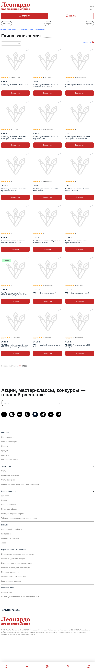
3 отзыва (48, 77)
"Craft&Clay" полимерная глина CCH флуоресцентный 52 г (45, 137)
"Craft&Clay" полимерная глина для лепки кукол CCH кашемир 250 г (77, 137)
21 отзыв (17, 77)
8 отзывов (49, 285)
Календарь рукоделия (10, 475)
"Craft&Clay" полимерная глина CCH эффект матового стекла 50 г (45, 85)
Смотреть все (15, 93)
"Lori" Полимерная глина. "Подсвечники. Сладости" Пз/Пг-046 (47, 242)
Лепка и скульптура (8, 29)
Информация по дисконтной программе (17, 554)
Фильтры (87, 42)
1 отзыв (15, 129)
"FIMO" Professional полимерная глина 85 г (46, 346)
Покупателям (6, 592)
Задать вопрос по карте (11, 581)
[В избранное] (27, 49)
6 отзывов (49, 129)
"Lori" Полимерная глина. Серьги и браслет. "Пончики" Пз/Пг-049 (13, 242)
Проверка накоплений (10, 572)
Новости (4, 446)
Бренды (89, 24)
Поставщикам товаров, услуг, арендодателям (20, 597)
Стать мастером (8, 480)
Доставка (5, 496)
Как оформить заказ (9, 460)
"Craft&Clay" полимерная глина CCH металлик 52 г (45, 190)
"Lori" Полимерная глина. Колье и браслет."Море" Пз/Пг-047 (77, 242)
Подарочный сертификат (11, 529)
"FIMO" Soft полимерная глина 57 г (45, 293)
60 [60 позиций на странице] (23, 366)
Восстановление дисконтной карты (15, 567)
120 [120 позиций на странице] (25, 366)
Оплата (4, 500)
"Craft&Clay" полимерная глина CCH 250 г (79, 85)
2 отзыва (48, 338)
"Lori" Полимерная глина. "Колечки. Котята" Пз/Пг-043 (77, 190)
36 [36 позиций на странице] (20, 366)
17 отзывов (82, 77)
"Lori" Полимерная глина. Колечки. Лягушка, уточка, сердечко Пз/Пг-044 (14, 294)
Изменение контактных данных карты (16, 563)
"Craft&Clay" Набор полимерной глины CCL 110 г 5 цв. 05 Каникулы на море (14, 346)
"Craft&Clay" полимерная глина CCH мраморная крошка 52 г (13, 190)
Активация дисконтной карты (13, 558)
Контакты (5, 455)
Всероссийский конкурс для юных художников (20, 484)
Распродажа (6, 534)
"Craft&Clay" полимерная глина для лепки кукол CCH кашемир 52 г (13, 137)
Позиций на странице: (10, 366)
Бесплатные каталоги (10, 538)
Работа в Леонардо (9, 442)
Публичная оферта (9, 509)
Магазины (6, 24)
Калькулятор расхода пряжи (12, 514)
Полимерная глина (25, 29)
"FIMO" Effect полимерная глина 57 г (78, 293)
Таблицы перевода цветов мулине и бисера (19, 518)
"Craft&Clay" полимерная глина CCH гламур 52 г (77, 346)
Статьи (4, 471)
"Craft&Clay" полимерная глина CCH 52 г (15, 85)
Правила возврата (8, 505)
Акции (48, 24)
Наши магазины (7, 437)
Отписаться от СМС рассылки (13, 577)
